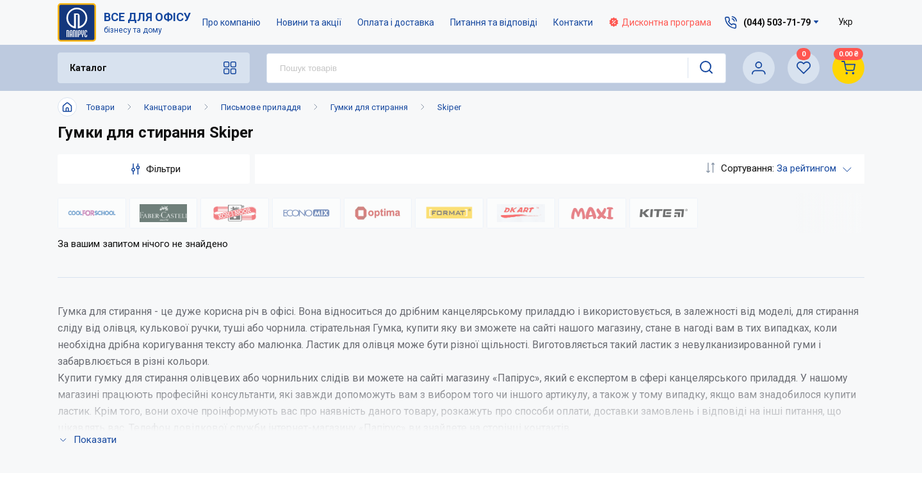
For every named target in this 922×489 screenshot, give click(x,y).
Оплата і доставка (395, 22)
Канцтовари (167, 107)
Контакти (573, 22)
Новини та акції (309, 22)
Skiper (449, 107)
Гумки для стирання (369, 107)
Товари (100, 107)
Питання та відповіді (493, 22)
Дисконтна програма (660, 22)
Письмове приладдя (261, 107)
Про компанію (231, 22)
